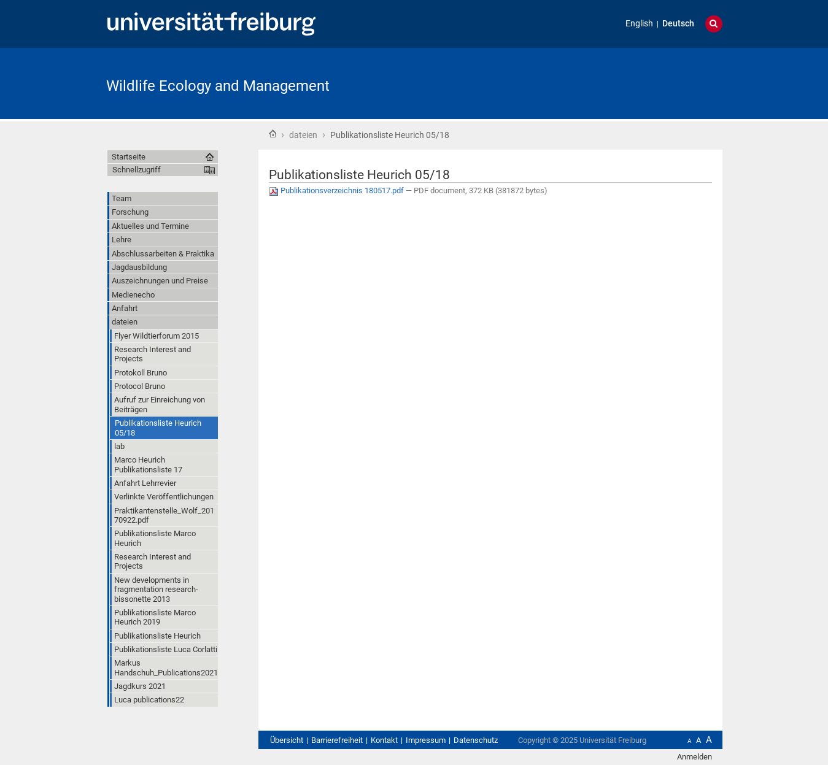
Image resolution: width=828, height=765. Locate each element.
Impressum (426, 740)
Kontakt (384, 740)
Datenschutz (476, 740)
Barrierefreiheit (337, 740)
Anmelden (694, 756)
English (639, 23)
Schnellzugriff (136, 169)
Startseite (272, 133)
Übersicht (286, 740)
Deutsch (678, 23)
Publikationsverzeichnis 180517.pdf (337, 190)
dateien (303, 135)
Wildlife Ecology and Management (218, 85)
